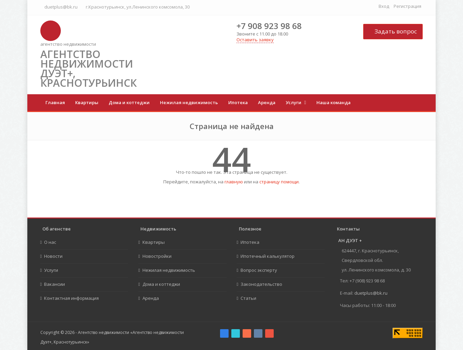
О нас (50, 242)
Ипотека (238, 102)
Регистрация (407, 6)
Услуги (294, 102)
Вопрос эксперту (259, 270)
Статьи (248, 298)
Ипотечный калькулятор (268, 256)
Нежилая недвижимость (189, 102)
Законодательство (261, 284)
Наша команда (333, 102)
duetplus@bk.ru (61, 7)
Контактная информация (71, 298)
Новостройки (157, 256)
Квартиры (86, 102)
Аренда (266, 102)
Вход (384, 6)
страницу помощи (279, 182)
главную (233, 182)
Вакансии (54, 284)
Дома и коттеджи (129, 102)
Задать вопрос (393, 31)
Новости (53, 256)
